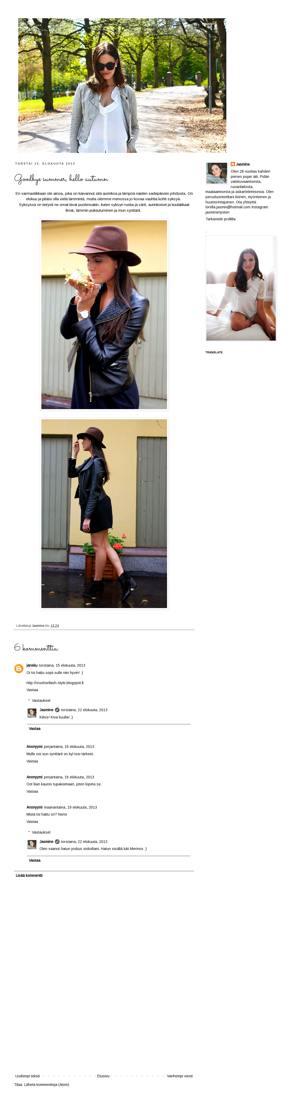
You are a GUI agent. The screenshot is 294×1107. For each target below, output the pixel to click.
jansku (32, 665)
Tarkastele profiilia (220, 219)
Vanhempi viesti (180, 1076)
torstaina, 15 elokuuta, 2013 (62, 665)
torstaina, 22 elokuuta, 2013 (84, 710)
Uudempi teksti (27, 1076)
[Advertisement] (104, 1033)
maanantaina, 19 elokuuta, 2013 (70, 807)
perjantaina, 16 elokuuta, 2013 (69, 747)
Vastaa (32, 690)
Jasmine (38, 626)
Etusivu (103, 1076)
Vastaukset (41, 700)
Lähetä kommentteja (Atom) (46, 1085)
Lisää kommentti (29, 875)
